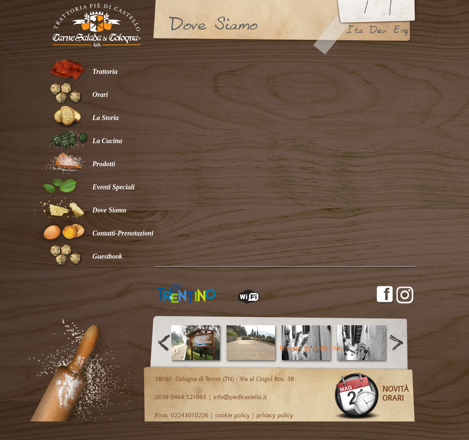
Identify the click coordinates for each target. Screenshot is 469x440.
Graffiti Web (328, 348)
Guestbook (107, 256)
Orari (100, 94)
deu (377, 30)
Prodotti (103, 164)
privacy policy (274, 415)
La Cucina (107, 141)
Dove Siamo (109, 210)
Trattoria (104, 71)
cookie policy (232, 415)
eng (401, 30)
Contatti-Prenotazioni (122, 233)
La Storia (105, 118)
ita (354, 30)
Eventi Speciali (113, 187)
